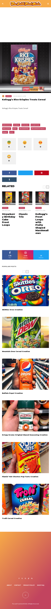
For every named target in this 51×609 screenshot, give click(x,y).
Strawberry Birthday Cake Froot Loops (8, 219)
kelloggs (7, 128)
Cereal (8, 96)
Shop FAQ (40, 585)
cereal (17, 125)
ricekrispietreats (38, 128)
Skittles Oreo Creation (12, 310)
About (9, 585)
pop (15, 128)
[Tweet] (25, 173)
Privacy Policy (29, 585)
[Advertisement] (25, 25)
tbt (12, 132)
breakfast (7, 125)
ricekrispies (24, 128)
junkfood (35, 125)
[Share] (9, 173)
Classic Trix (23, 215)
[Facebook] (19, 578)
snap (5, 132)
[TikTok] (28, 578)
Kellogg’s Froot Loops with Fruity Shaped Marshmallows (42, 224)
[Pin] (41, 173)
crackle (25, 125)
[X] (22, 578)
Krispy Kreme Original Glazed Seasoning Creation (25, 436)
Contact (17, 585)
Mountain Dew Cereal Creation (16, 351)
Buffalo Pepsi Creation (12, 393)
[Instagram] (25, 578)
